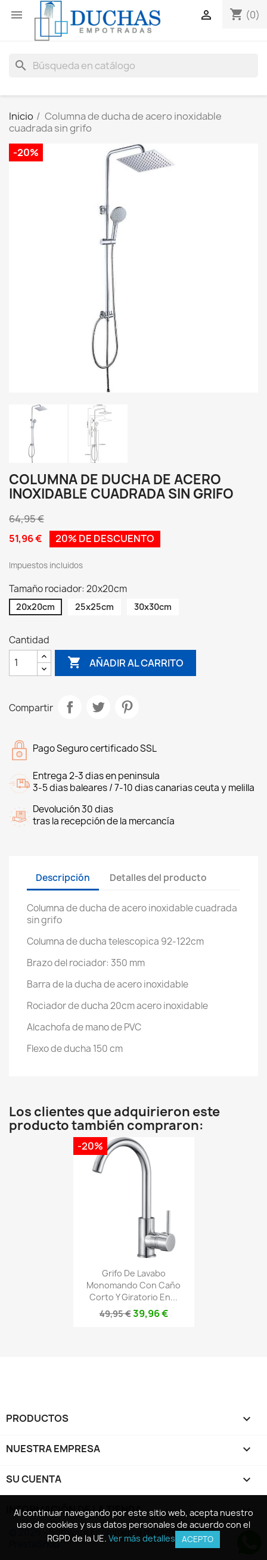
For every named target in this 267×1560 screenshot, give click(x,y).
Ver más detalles (141, 1538)
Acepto (197, 1539)
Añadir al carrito (125, 663)
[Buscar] (133, 65)
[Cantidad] (23, 663)
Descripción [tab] (63, 877)
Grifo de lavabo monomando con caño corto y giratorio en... (133, 1285)
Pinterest (127, 707)
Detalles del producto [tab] (158, 877)
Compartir (70, 707)
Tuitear (98, 707)
